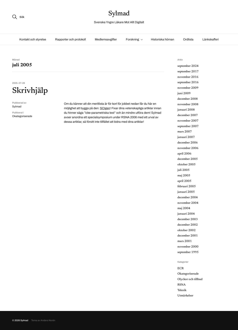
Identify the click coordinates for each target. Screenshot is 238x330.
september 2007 (188, 126)
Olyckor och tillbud (189, 279)
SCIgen (105, 108)
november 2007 (187, 120)
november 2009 (187, 88)
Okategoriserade (22, 116)
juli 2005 (183, 170)
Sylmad (119, 14)
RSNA (181, 284)
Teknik (181, 290)
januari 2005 (186, 192)
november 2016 (187, 77)
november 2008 (187, 104)
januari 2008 (186, 109)
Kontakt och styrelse (32, 39)
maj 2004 (183, 208)
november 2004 (187, 203)
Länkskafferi (210, 39)
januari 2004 (186, 213)
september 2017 (188, 71)
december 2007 (187, 115)
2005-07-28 (18, 83)
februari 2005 (186, 186)
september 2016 (188, 82)
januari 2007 (186, 137)
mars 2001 (184, 241)
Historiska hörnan (162, 39)
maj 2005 (183, 175)
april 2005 (184, 181)
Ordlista (188, 39)
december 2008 (187, 99)
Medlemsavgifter (106, 39)
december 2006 (187, 142)
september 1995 (188, 252)
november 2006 (187, 148)
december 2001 (187, 235)
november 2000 (187, 246)
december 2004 (187, 197)
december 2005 (187, 159)
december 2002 (187, 224)
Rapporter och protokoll (70, 39)
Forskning (132, 39)
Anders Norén (48, 320)
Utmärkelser (185, 295)
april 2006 (184, 153)
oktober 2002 (186, 230)
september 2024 (188, 66)
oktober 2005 (186, 164)
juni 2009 (184, 93)
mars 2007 (184, 131)
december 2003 (187, 219)
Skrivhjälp (30, 91)
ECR (180, 268)
